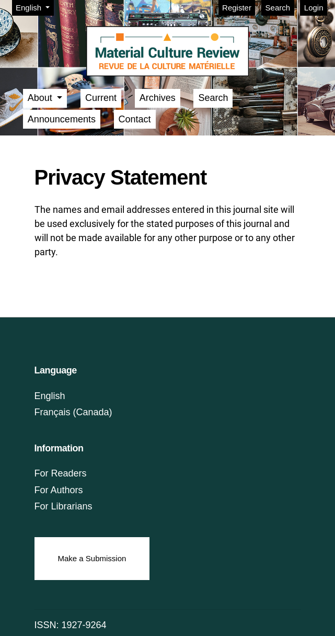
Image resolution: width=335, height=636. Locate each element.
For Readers (60, 473)
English (34, 7)
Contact (135, 119)
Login (314, 7)
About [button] (41, 98)
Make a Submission (92, 558)
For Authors (58, 490)
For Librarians (63, 506)
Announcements (62, 119)
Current (101, 98)
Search (278, 7)
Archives (158, 98)
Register (236, 7)
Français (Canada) (73, 412)
